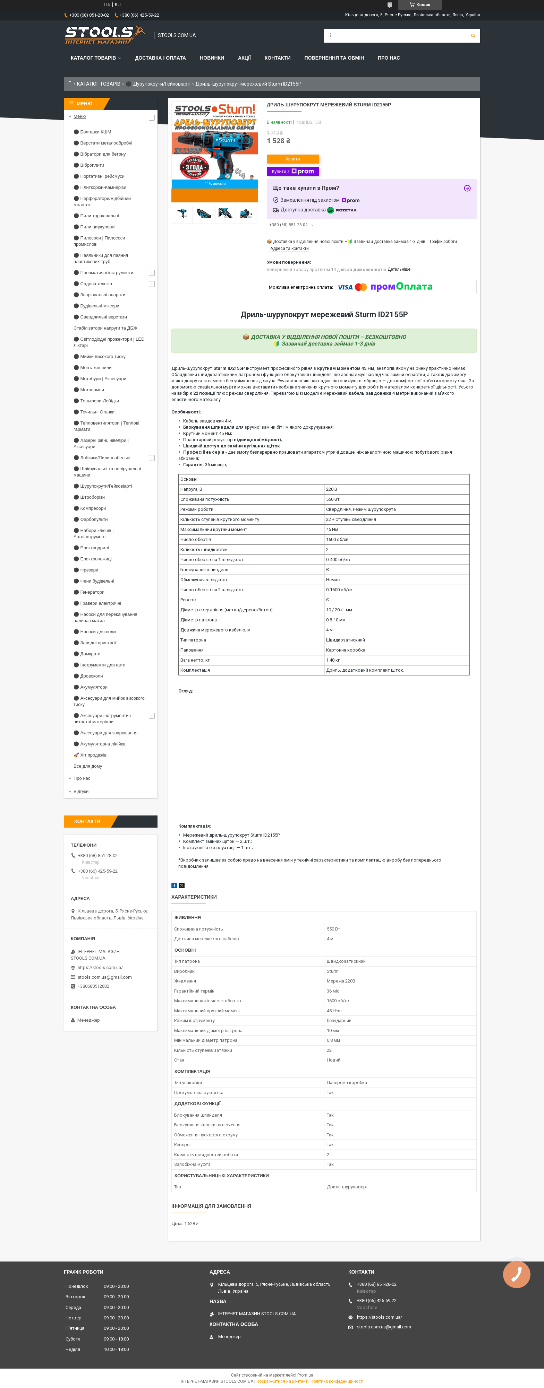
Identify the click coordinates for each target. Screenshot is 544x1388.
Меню (80, 116)
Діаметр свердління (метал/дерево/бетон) (226, 609)
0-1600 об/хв (339, 589)
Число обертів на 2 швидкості (212, 589)
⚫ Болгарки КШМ (92, 131)
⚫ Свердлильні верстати (100, 317)
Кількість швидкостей (204, 549)
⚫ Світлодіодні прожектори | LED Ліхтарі (109, 342)
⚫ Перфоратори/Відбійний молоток (102, 201)
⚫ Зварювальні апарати (99, 294)
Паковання (192, 650)
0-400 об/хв (338, 559)
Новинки (212, 58)
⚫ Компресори (90, 508)
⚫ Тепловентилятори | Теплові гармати (106, 426)
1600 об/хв (337, 539)
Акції (244, 58)
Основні (188, 479)
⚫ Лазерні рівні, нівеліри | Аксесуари (101, 443)
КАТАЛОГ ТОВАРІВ (98, 84)
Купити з (293, 171)
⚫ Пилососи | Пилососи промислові (99, 241)
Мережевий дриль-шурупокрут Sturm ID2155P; (232, 835)
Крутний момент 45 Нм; (207, 433)
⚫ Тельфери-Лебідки (96, 400)
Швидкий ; (232, 445)
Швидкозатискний (345, 640)
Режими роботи (196, 509)
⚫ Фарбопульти (91, 519)
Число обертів (195, 539)
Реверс (188, 599)
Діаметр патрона (198, 619)
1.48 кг (333, 660)
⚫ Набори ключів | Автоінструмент (93, 533)
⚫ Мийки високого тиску (100, 356)
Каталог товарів (93, 58)
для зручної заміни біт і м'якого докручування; (258, 427)
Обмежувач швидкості (204, 579)
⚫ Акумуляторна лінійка (100, 744)
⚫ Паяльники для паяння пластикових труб (101, 258)
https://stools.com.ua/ (100, 967)
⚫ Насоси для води (95, 631)
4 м (329, 629)
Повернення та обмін (334, 58)
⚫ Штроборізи (89, 497)
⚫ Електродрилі (91, 547)
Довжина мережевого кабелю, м (215, 629)
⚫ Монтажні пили (93, 367)
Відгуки (81, 791)
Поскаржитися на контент (281, 1381)
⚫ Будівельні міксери (96, 305)
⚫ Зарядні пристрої (95, 642)
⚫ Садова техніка (93, 283)
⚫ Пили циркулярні (95, 226)
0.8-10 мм (336, 619)
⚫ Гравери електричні (97, 603)
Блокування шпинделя (204, 569)
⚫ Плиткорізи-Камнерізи (100, 187)
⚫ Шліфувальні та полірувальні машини (107, 472)
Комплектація (195, 670)
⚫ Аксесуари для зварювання (105, 732)
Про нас (389, 58)
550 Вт (333, 499)
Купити (293, 159)
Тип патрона (193, 640)
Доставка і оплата (160, 58)
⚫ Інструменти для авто (99, 664)
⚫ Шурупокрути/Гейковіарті (158, 84)
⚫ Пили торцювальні (96, 215)
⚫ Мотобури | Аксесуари (100, 378)
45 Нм (332, 529)
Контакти (278, 58)
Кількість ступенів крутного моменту (219, 519)
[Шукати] (473, 36)
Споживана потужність (204, 499)
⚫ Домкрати (87, 653)
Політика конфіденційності (337, 1381)
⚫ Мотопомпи (89, 389)
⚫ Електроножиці (93, 558)
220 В (331, 489)
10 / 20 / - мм (339, 609)
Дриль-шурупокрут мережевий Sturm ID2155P (324, 314)
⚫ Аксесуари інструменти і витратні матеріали (102, 718)
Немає (333, 579)
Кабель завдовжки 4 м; (207, 421)
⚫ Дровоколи (88, 676)
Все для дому (88, 766)
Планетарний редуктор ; (232, 439)
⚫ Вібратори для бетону (100, 154)
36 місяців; (205, 464)
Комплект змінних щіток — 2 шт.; (217, 841)
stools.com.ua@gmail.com (105, 977)
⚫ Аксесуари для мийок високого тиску (109, 701)
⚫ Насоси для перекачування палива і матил (105, 617)
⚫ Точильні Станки (94, 411)
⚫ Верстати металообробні (103, 143)
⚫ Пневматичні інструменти (103, 272)
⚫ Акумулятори (91, 687)
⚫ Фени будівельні (94, 581)
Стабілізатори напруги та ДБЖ (105, 328)
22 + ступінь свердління (351, 519)
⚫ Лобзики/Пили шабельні (102, 457)
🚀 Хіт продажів (90, 755)
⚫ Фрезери (86, 570)
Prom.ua (305, 1375)
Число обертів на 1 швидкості (212, 559)
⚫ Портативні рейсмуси (99, 176)
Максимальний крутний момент (213, 529)
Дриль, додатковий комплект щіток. (365, 670)
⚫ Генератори (89, 592)
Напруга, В (191, 489)
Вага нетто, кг (195, 660)
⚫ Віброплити (89, 165)
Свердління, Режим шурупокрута (361, 509)
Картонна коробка (345, 650)
